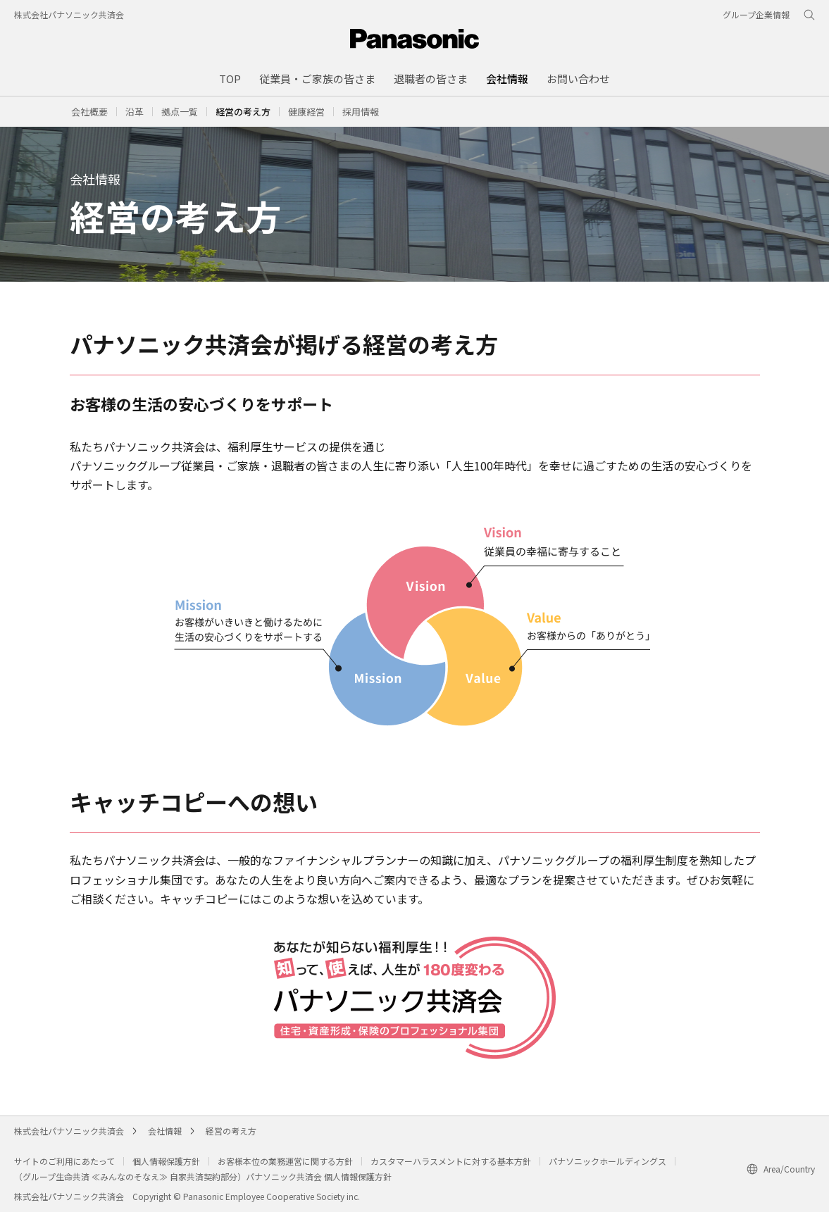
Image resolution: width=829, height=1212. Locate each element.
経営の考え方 (231, 1131)
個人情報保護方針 (166, 1161)
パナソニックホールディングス (607, 1161)
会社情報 (165, 1131)
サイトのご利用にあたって (64, 1161)
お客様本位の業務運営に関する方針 (285, 1161)
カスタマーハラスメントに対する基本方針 (450, 1161)
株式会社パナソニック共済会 (69, 14)
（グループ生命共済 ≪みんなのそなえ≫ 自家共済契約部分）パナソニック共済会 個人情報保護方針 (203, 1176)
